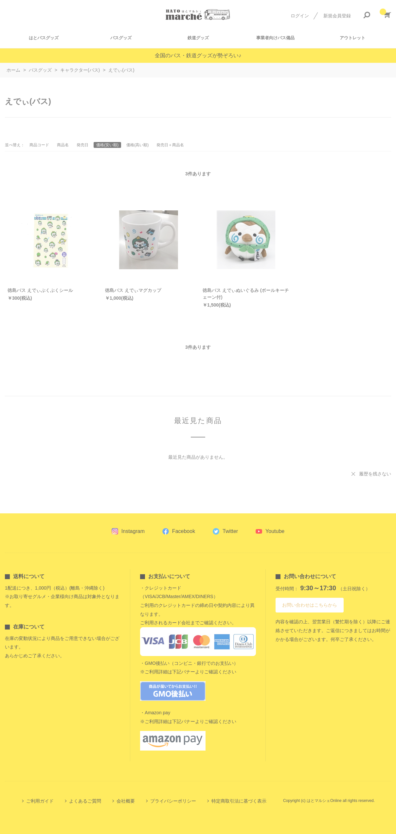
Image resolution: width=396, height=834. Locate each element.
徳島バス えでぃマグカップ (133, 290)
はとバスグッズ (44, 37)
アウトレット (352, 37)
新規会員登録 (337, 15)
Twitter (230, 531)
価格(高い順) (137, 145)
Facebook (183, 531)
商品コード (39, 145)
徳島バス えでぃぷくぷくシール (40, 290)
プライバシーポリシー (173, 801)
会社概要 (126, 801)
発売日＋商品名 (170, 145)
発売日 (82, 145)
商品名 (63, 145)
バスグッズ (121, 37)
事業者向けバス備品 (275, 37)
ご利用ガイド (40, 801)
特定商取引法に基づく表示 (238, 801)
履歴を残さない (375, 473)
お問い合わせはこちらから (309, 605)
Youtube (274, 531)
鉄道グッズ (198, 37)
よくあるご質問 (85, 801)
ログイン (300, 15)
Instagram (133, 531)
